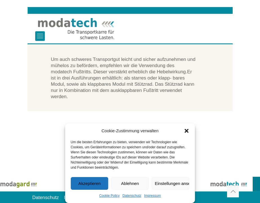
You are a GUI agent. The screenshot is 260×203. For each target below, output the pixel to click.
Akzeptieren (89, 183)
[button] (186, 131)
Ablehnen (130, 183)
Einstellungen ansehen (172, 183)
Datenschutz (132, 196)
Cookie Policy (109, 196)
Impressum (152, 196)
